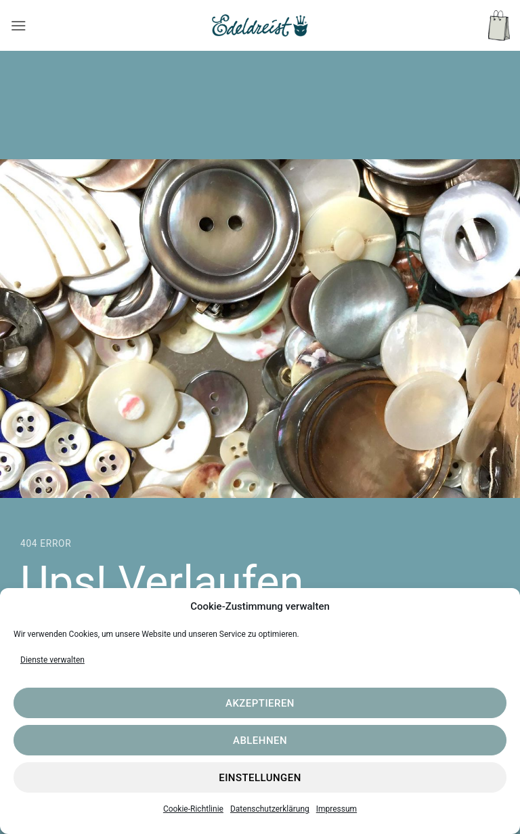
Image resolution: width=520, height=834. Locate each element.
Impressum (336, 809)
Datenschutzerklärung (269, 809)
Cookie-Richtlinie (193, 809)
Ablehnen (260, 740)
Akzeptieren (260, 703)
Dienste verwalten (52, 660)
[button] (18, 25)
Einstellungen (260, 778)
